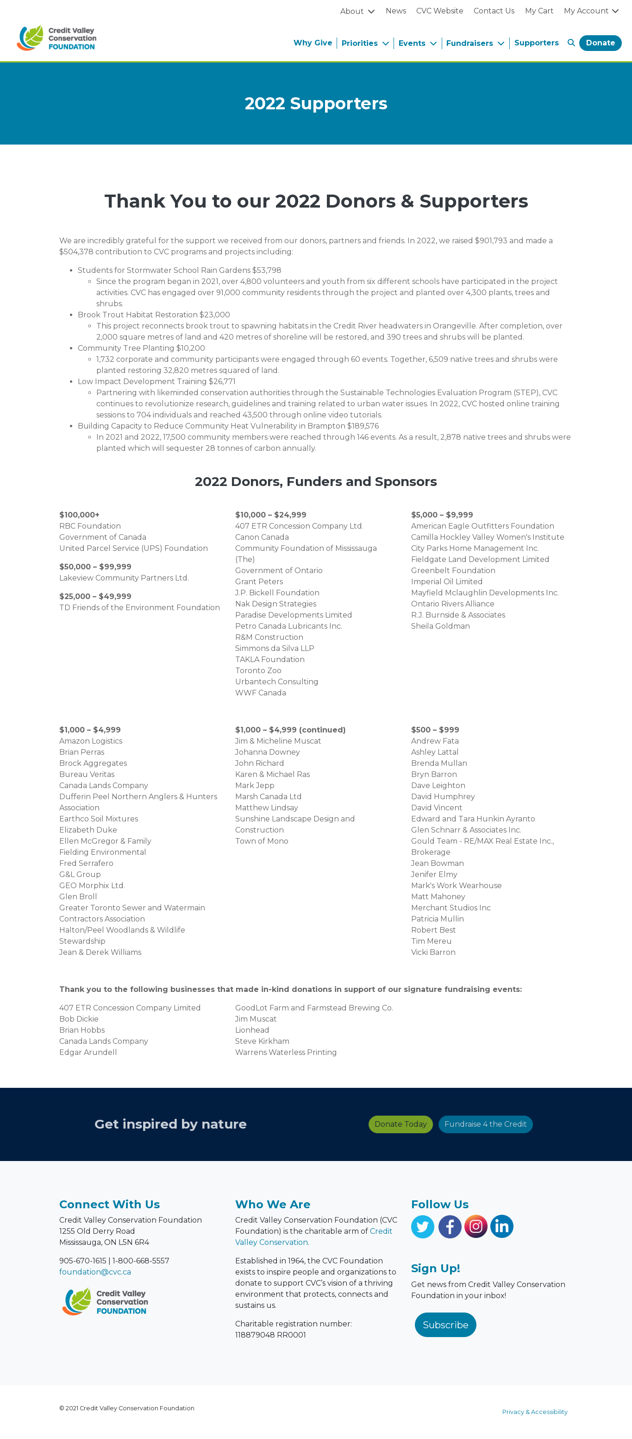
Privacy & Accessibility (535, 1411)
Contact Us (494, 10)
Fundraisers (470, 43)
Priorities (361, 43)
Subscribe (446, 1325)
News (396, 10)
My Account (592, 10)
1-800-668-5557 (141, 1260)
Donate (600, 42)
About (353, 11)
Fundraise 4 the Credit (416, 1124)
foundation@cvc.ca (95, 1272)
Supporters (536, 42)
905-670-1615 (82, 1260)
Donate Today (331, 1124)
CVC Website (439, 10)
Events (413, 43)
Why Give (313, 42)
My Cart (539, 10)
